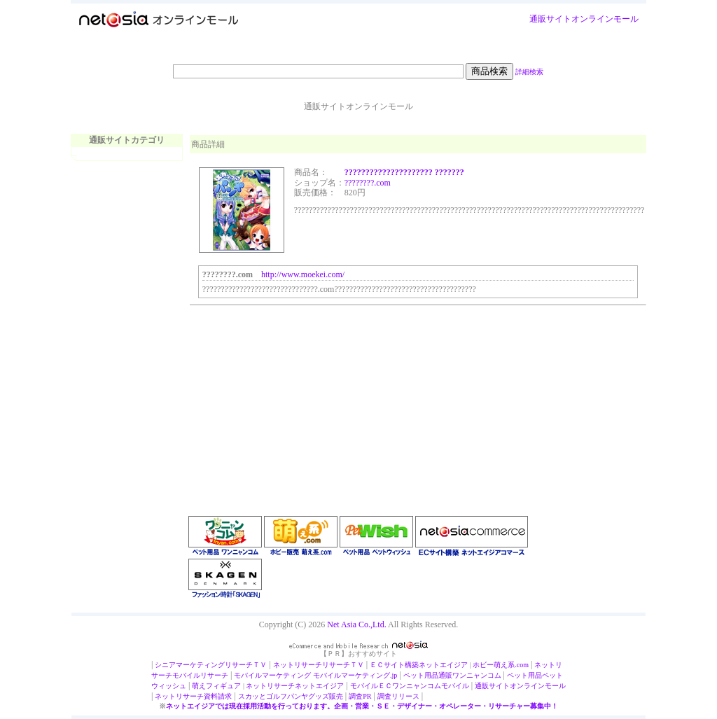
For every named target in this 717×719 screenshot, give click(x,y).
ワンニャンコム (476, 675)
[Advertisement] (295, 396)
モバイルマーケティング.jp (355, 675)
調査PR (360, 696)
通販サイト (550, 19)
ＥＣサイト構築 (394, 665)
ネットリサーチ (297, 665)
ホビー (483, 665)
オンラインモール (605, 19)
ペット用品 (524, 675)
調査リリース (398, 696)
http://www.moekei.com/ (302, 274)
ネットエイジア (443, 665)
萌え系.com (511, 665)
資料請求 (218, 696)
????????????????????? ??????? (404, 172)
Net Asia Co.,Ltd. (356, 624)
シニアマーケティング (190, 665)
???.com (377, 183)
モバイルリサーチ (200, 675)
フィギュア (223, 686)
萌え (199, 686)
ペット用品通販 (427, 675)
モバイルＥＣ (371, 686)
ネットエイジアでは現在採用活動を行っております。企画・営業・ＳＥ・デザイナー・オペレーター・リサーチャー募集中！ (362, 706)
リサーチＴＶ (246, 665)
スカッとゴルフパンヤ (273, 696)
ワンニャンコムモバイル (430, 686)
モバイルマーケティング (272, 675)
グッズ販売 (325, 696)
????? (353, 183)
